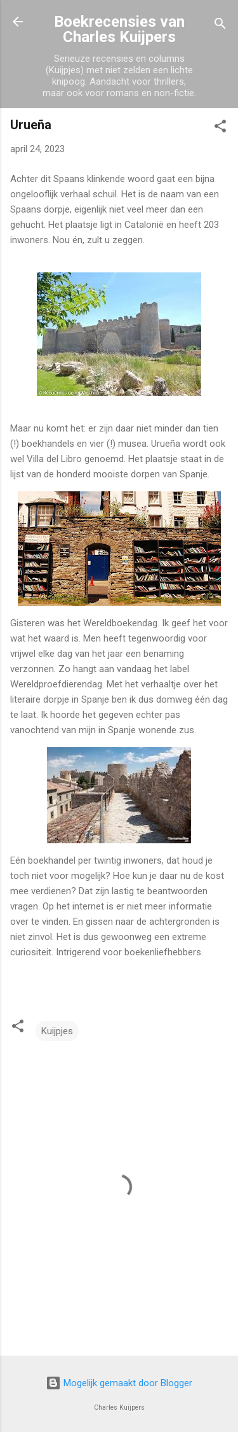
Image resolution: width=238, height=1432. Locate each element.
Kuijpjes (57, 1031)
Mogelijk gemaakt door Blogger (119, 1383)
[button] (220, 128)
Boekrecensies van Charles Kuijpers (119, 29)
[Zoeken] (220, 25)
